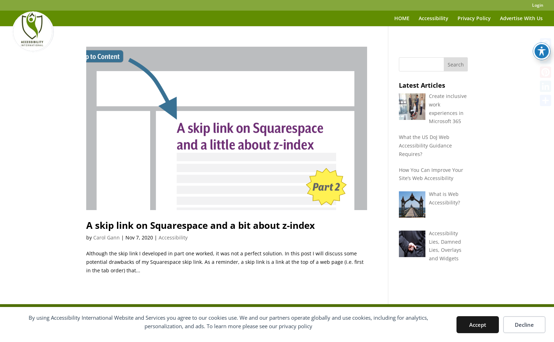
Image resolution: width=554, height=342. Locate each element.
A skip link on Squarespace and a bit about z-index (200, 225)
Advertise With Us (521, 19)
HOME (401, 19)
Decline (524, 324)
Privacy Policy (474, 19)
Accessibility (433, 19)
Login (537, 5)
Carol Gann (106, 237)
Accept (477, 324)
